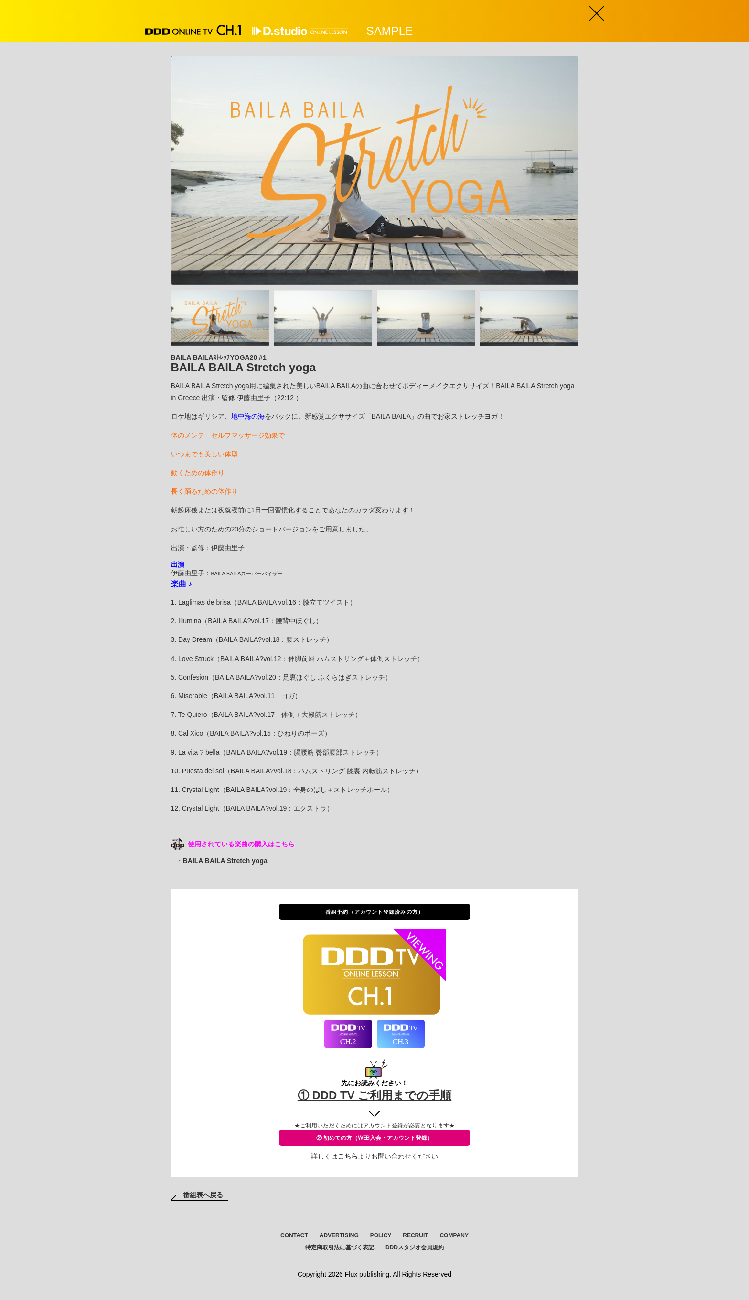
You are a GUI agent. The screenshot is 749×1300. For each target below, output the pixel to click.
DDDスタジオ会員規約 (414, 1248)
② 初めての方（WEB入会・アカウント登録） (374, 1138)
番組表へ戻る (203, 1195)
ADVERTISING (339, 1236)
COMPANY (453, 1236)
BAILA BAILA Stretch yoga (225, 861)
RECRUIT (415, 1236)
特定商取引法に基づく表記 (339, 1248)
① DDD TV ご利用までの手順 (375, 1095)
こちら (348, 1156)
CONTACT (294, 1236)
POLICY (381, 1236)
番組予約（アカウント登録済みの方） (374, 912)
